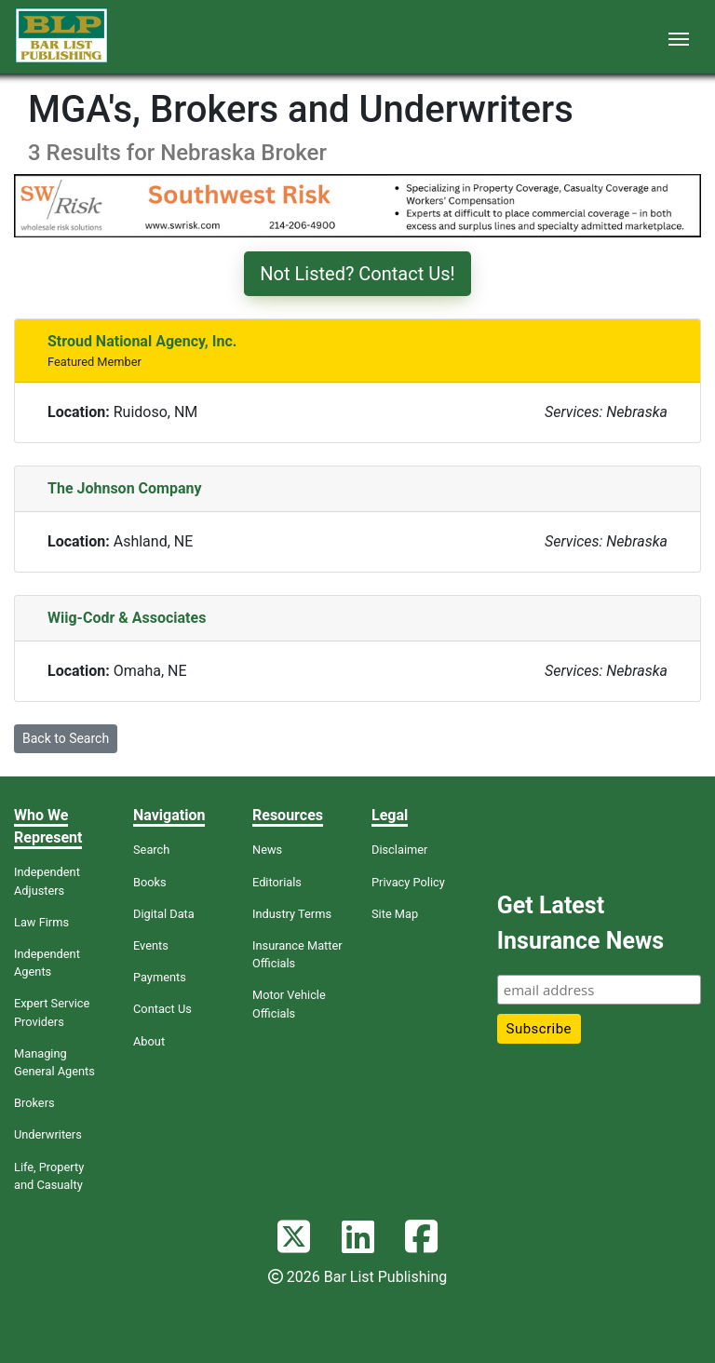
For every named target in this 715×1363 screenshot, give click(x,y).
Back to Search (65, 738)
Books (150, 882)
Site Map (394, 914)
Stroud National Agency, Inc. (141, 341)
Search (151, 850)
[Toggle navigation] (678, 37)
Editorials (277, 882)
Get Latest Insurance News (580, 923)
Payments (159, 977)
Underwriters (48, 1134)
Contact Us (162, 1009)
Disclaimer (399, 850)
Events (151, 945)
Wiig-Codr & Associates (126, 618)
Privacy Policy (408, 882)
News (267, 850)
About (149, 1041)
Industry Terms (291, 914)
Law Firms (41, 922)
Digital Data (164, 914)
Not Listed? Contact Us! (357, 274)
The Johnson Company (124, 488)
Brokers (34, 1103)
